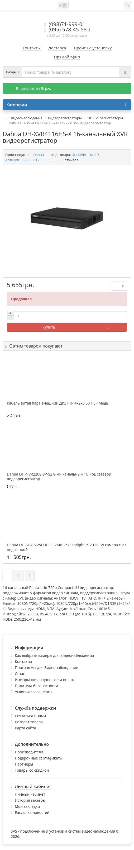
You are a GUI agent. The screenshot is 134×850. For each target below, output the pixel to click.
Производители (29, 751)
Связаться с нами (30, 715)
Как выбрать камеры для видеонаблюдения (54, 655)
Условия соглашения (33, 691)
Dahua (38, 154)
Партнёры (24, 764)
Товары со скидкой (32, 770)
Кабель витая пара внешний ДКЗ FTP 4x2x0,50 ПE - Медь (57, 403)
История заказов (30, 800)
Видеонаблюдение (26, 118)
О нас (20, 673)
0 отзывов (70, 160)
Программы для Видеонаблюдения (46, 667)
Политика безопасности (36, 685)
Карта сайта (25, 727)
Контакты (23, 661)
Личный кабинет (30, 794)
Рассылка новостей (32, 812)
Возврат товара (29, 721)
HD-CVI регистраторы (105, 118)
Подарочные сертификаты (39, 758)
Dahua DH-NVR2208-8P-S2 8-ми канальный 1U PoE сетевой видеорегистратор (59, 476)
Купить (49, 327)
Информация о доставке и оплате (45, 679)
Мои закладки (27, 806)
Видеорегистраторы (65, 118)
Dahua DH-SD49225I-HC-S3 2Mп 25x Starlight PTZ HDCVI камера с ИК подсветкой (67, 547)
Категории (66, 104)
